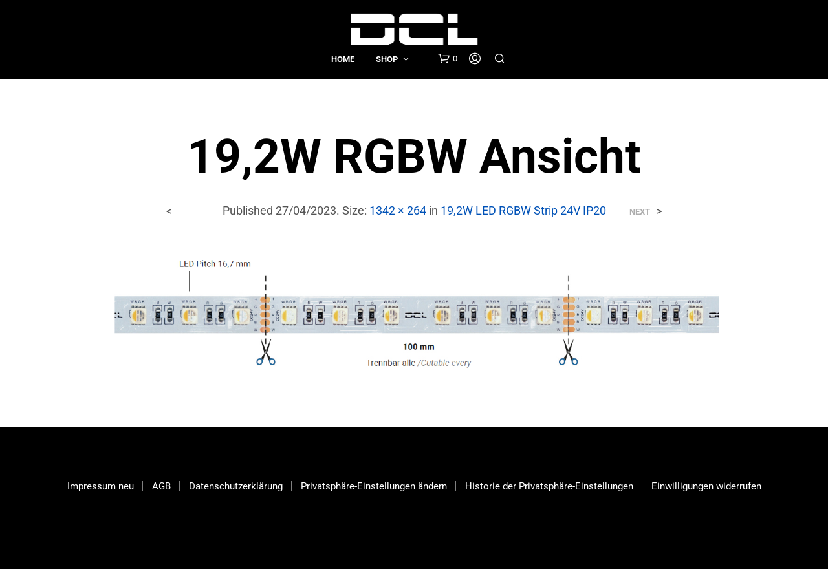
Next (639, 212)
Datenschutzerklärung (236, 486)
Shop (387, 59)
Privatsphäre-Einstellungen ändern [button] (374, 486)
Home (342, 59)
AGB (161, 486)
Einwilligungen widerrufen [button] (706, 486)
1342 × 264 (397, 210)
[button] (447, 58)
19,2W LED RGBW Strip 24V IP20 (523, 210)
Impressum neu (100, 486)
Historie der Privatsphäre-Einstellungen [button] (549, 486)
